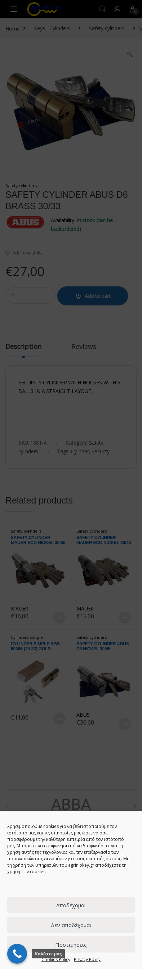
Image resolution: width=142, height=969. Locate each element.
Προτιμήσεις (71, 944)
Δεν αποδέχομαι (71, 924)
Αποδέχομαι (71, 905)
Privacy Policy (87, 959)
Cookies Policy (55, 959)
